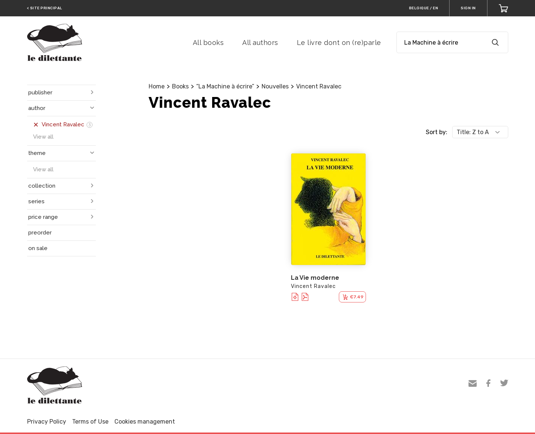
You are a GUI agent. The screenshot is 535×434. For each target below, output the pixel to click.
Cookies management (144, 421)
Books (180, 86)
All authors (260, 42)
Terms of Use (90, 421)
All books (208, 42)
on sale (38, 248)
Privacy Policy (46, 421)
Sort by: (436, 132)
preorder (40, 232)
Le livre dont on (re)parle (339, 42)
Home (157, 86)
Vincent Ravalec (318, 86)
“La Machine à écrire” (225, 86)
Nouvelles (275, 86)
